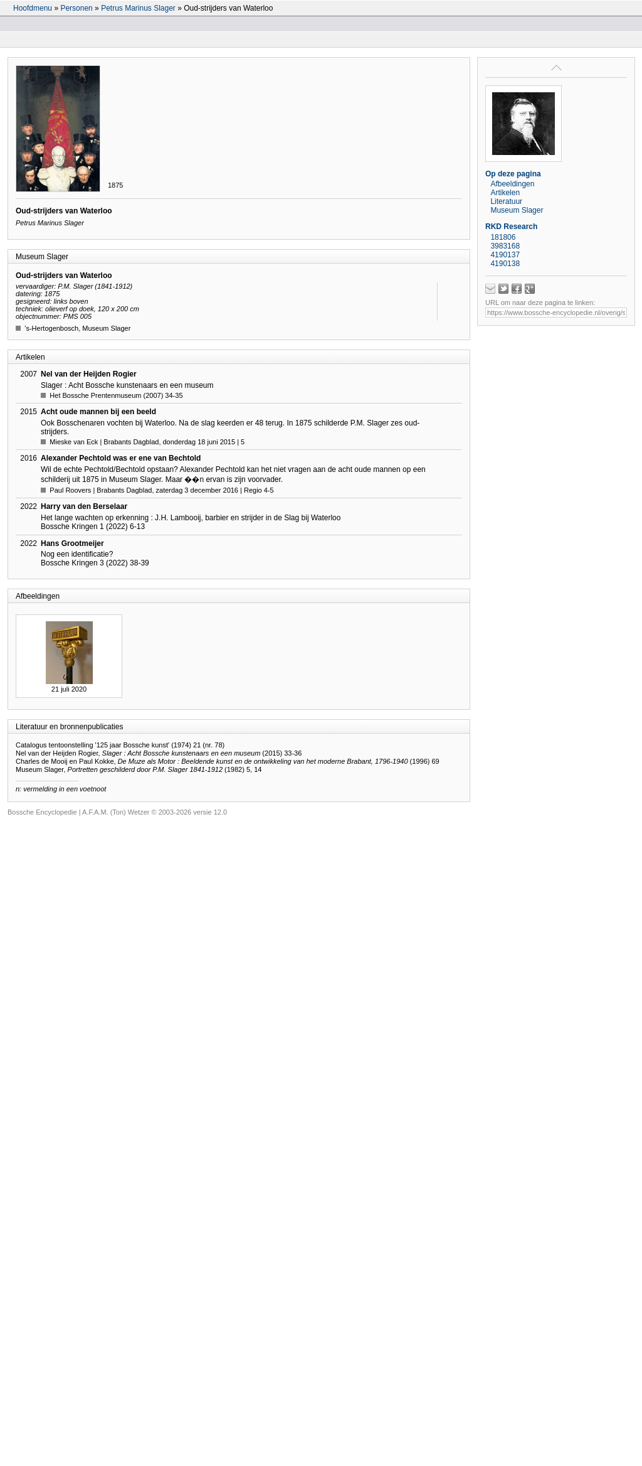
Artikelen (505, 192)
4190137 (505, 254)
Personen (76, 8)
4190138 (505, 263)
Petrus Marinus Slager (138, 8)
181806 (502, 237)
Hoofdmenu (32, 8)
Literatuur (506, 201)
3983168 (505, 246)
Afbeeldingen (512, 183)
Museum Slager (516, 210)
